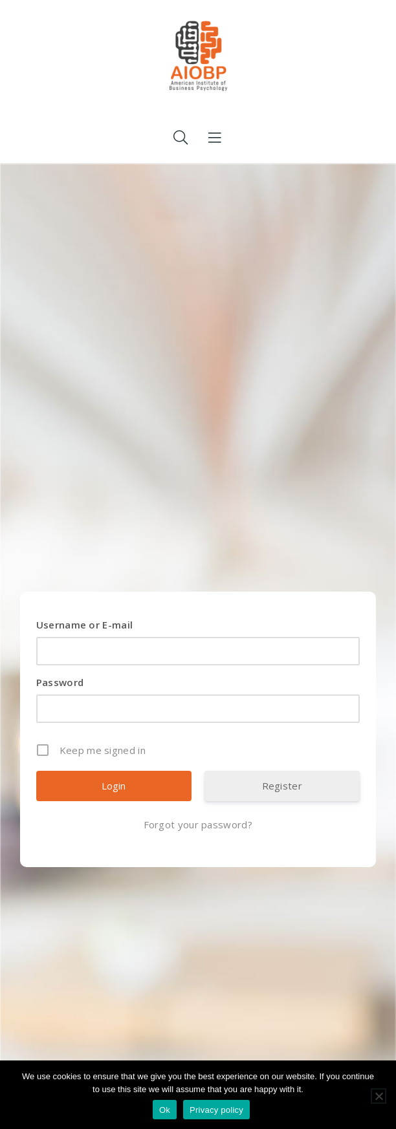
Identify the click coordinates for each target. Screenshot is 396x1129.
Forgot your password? (198, 824)
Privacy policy (216, 1110)
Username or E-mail (84, 624)
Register (282, 785)
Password (59, 682)
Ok (164, 1110)
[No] (378, 1096)
